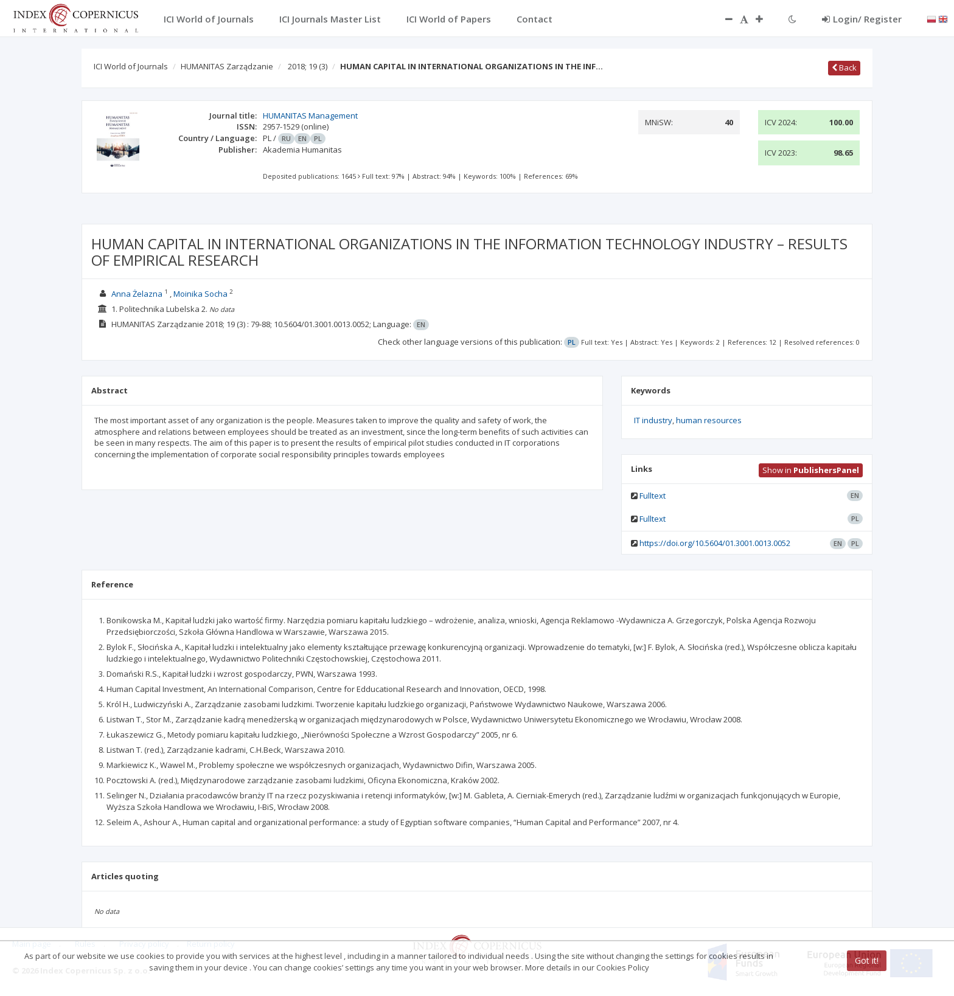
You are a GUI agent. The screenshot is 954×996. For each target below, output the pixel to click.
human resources (709, 420)
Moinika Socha (200, 293)
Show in (810, 470)
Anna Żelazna (136, 293)
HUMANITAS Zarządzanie (227, 66)
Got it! (867, 960)
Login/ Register (862, 19)
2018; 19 (307, 66)
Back (844, 67)
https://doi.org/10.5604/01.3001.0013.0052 (714, 543)
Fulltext (652, 495)
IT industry (653, 420)
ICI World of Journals (131, 66)
